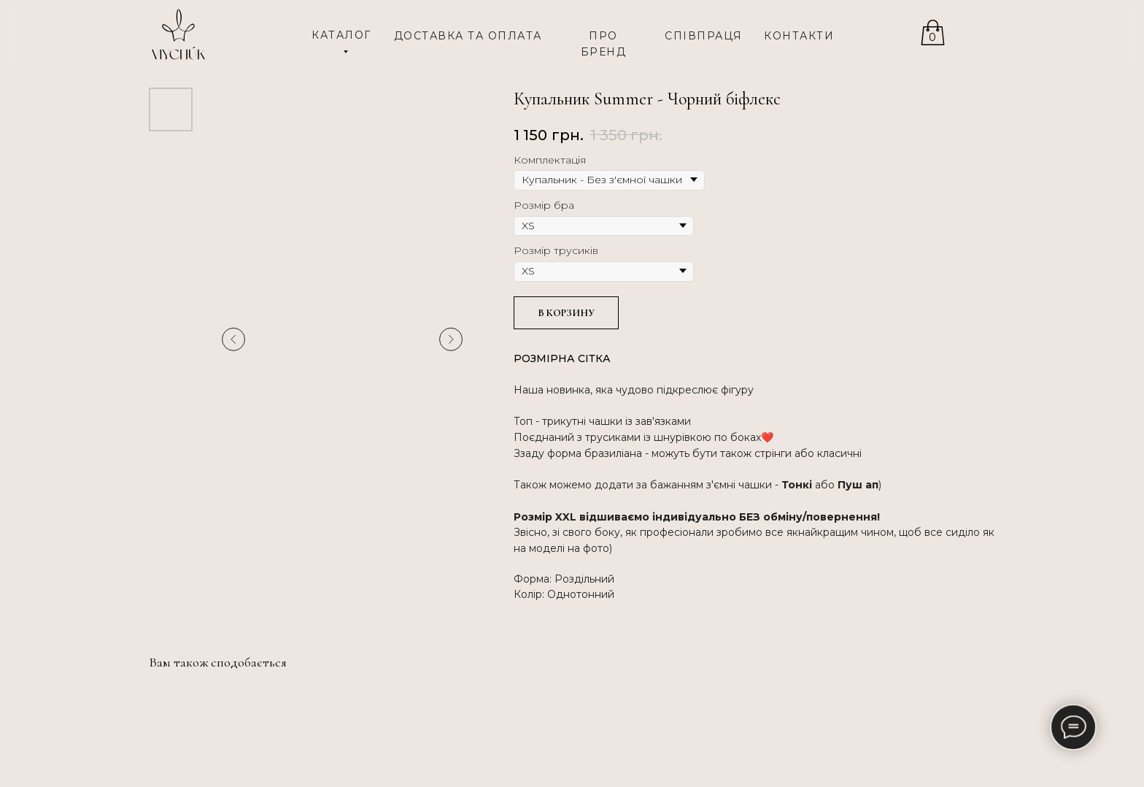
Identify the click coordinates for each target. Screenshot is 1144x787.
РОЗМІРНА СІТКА (562, 358)
